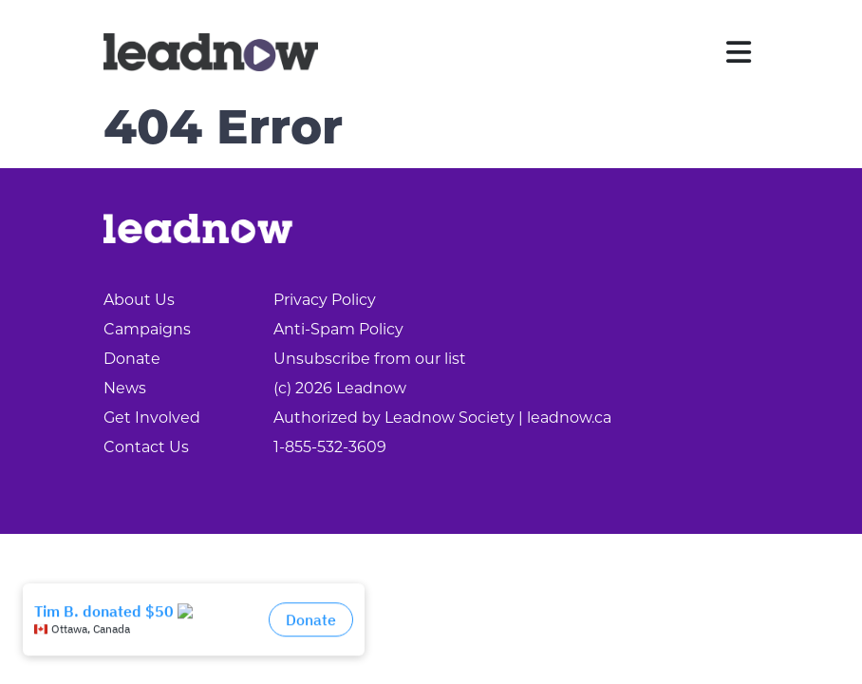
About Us (139, 300)
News (124, 388)
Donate (131, 359)
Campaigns (147, 329)
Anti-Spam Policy (338, 329)
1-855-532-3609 (329, 447)
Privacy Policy (324, 300)
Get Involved (151, 417)
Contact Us (146, 447)
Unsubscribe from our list (369, 359)
